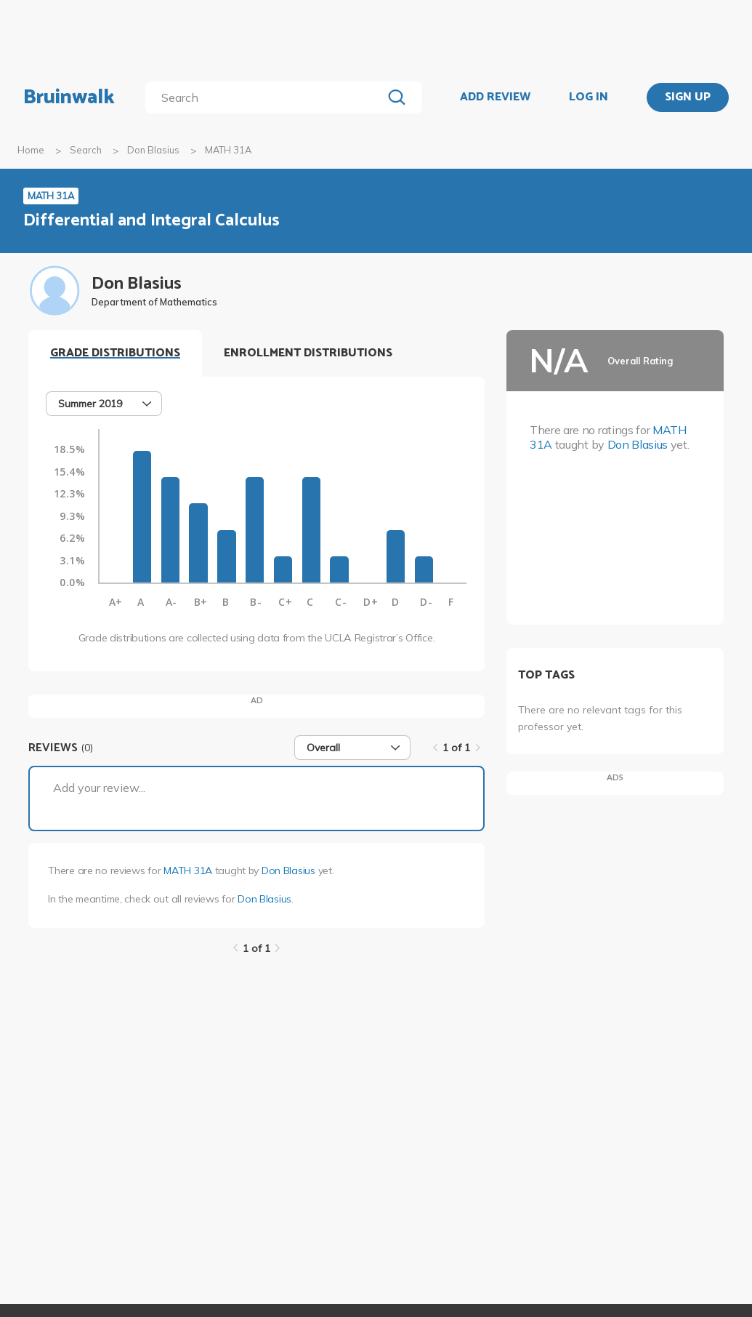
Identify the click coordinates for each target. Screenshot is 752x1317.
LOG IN (588, 97)
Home (30, 150)
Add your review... (99, 787)
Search (86, 150)
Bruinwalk (69, 97)
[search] (266, 97)
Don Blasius (153, 150)
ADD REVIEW (495, 97)
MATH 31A (187, 870)
